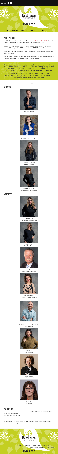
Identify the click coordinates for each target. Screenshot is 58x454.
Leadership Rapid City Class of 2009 (38, 40)
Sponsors (32, 30)
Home (7, 30)
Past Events (41, 30)
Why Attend (24, 30)
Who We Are (15, 30)
